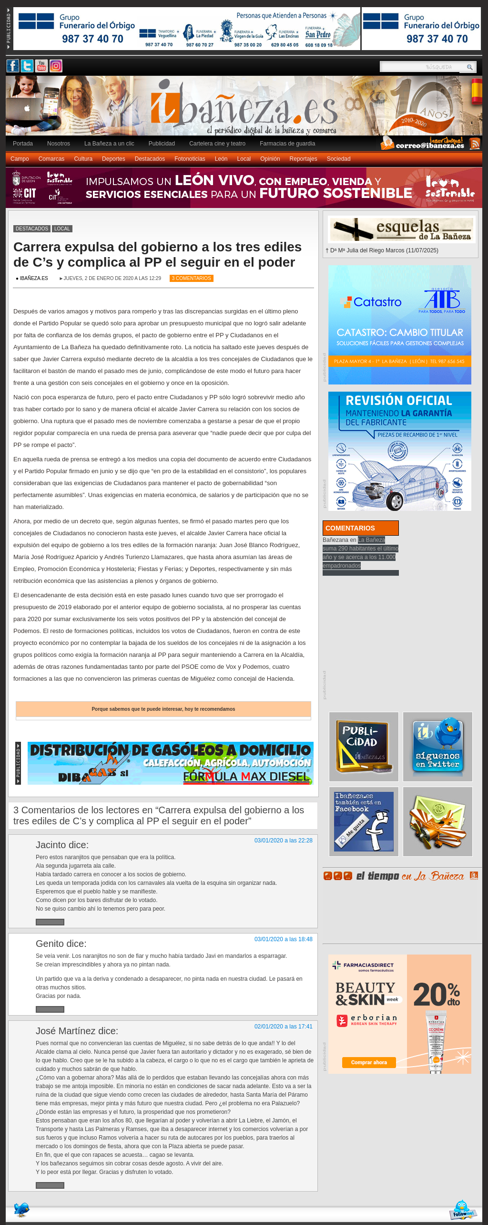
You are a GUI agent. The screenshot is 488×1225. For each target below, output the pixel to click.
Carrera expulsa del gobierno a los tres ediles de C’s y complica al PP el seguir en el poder (157, 254)
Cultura (83, 159)
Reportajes (303, 159)
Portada (23, 143)
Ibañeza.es (246, 110)
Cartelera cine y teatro (217, 143)
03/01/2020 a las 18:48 (283, 939)
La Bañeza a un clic (109, 143)
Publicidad (162, 143)
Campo (19, 159)
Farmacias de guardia (287, 143)
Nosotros (58, 143)
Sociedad (339, 159)
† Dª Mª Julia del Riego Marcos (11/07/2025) (381, 250)
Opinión (270, 159)
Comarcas (52, 159)
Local (244, 159)
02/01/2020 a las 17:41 (283, 1026)
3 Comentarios (191, 278)
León (221, 159)
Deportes (113, 159)
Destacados (150, 159)
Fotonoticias (189, 159)
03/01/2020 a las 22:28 (283, 840)
